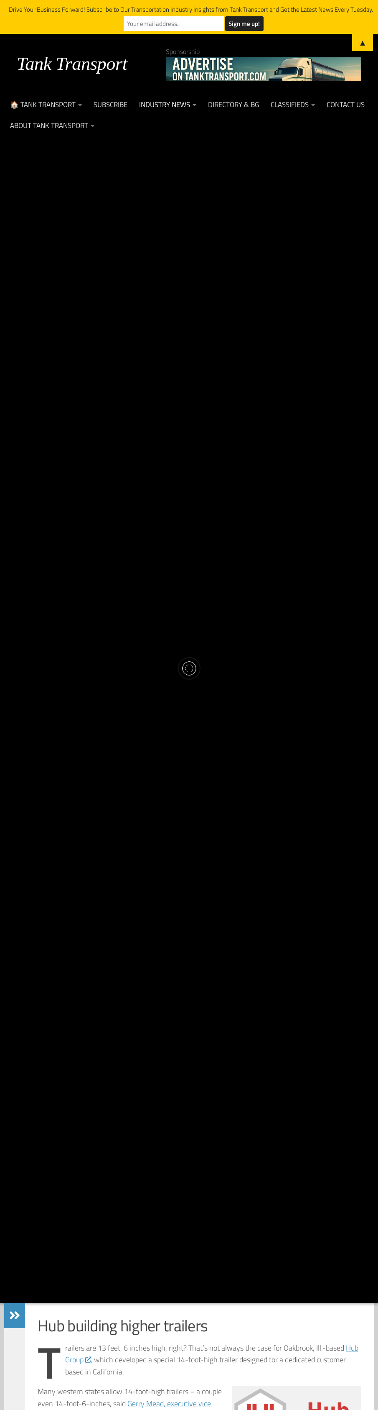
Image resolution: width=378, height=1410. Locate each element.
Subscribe (110, 104)
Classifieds (290, 104)
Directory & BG (233, 104)
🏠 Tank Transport (43, 104)
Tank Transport (72, 63)
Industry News (164, 104)
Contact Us (346, 104)
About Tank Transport (49, 125)
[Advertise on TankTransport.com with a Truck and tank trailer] (263, 69)
